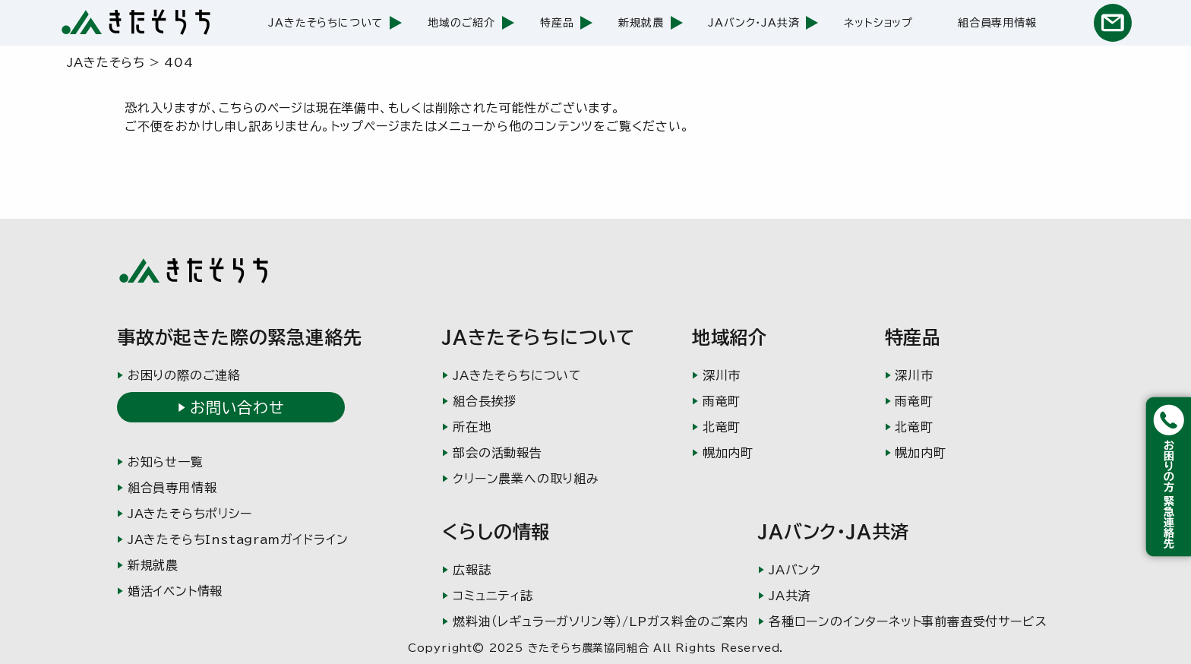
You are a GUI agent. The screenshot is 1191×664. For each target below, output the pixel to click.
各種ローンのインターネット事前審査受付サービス (908, 621)
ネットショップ (878, 22)
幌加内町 (728, 453)
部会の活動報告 (497, 453)
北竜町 (722, 427)
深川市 (722, 375)
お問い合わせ (237, 407)
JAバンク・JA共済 (753, 22)
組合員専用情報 (997, 22)
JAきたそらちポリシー (190, 513)
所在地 (472, 427)
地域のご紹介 (461, 22)
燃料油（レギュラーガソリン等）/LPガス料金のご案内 (600, 621)
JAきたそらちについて (325, 22)
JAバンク (795, 570)
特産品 (556, 22)
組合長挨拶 (485, 401)
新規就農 (640, 22)
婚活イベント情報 (175, 591)
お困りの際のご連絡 (184, 375)
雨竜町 (722, 401)
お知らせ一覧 (166, 462)
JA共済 (789, 596)
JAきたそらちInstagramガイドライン (238, 539)
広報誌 (472, 570)
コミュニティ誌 (493, 596)
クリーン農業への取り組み (526, 479)
